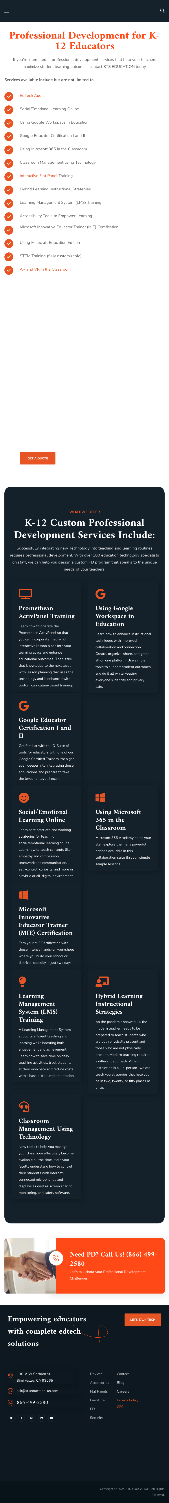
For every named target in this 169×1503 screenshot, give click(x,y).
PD (92, 1409)
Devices (96, 1374)
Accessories (99, 1382)
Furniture (97, 1400)
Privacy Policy (127, 1400)
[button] (162, 11)
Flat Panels (99, 1391)
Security (96, 1417)
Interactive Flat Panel (38, 175)
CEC (120, 1406)
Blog (120, 1382)
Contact (123, 1374)
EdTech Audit (32, 95)
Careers (123, 1391)
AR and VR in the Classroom (45, 269)
